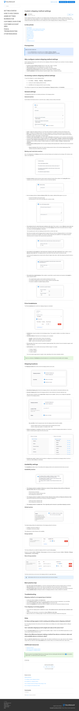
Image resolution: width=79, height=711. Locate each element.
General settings (30, 31)
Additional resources (31, 40)
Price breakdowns (30, 33)
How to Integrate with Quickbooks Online (32, 685)
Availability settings (30, 35)
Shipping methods (30, 647)
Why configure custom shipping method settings (36, 29)
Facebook (25, 660)
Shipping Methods (28, 677)
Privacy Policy (64, 707)
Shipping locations (30, 34)
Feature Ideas (6, 706)
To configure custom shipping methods (32, 679)
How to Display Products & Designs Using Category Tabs (35, 683)
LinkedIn (28, 660)
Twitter (27, 660)
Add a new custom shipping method (33, 648)
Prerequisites (29, 27)
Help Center (6, 704)
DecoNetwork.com (7, 702)
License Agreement (71, 707)
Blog (5, 707)
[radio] (46, 667)
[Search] (12, 6)
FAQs (28, 39)
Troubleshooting (30, 38)
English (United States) (57, 705)
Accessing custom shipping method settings (35, 30)
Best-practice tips (30, 36)
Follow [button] (69, 14)
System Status (6, 705)
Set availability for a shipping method (33, 650)
